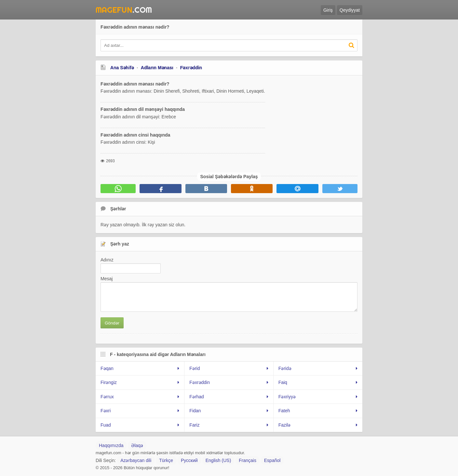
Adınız (107, 259)
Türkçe (166, 460)
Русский (189, 460)
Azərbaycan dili (135, 460)
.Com (124, 10)
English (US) (218, 460)
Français (247, 460)
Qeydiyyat (350, 10)
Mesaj (107, 278)
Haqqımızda (111, 445)
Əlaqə (137, 445)
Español (272, 460)
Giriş (328, 10)
